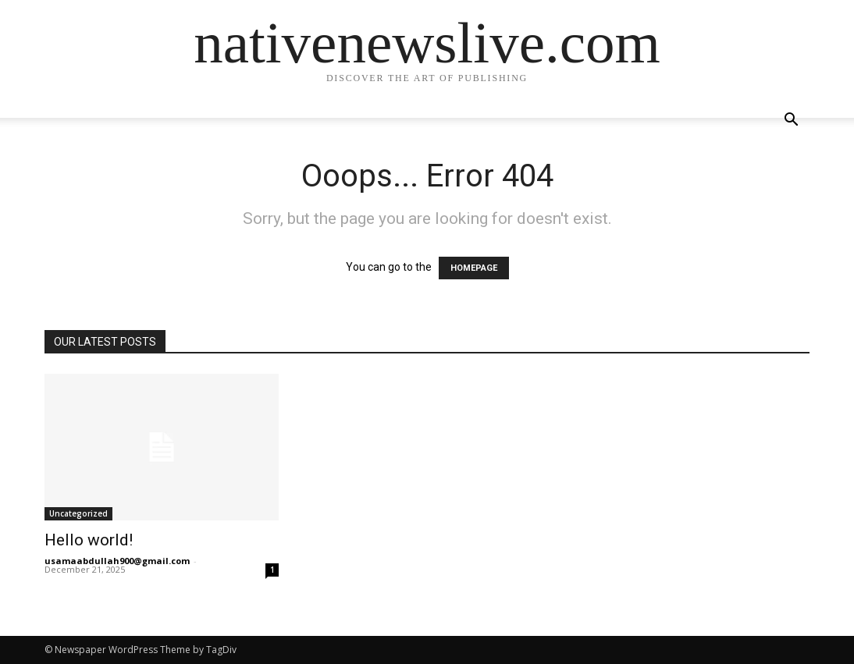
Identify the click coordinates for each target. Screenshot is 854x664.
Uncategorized (78, 513)
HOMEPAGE (473, 268)
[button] (791, 121)
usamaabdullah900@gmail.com (117, 560)
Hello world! (88, 540)
